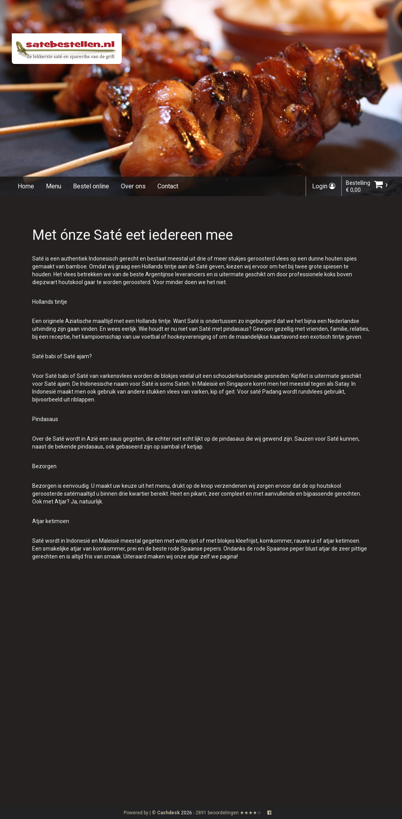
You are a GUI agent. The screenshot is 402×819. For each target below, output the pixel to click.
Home (26, 186)
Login (323, 186)
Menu (53, 186)
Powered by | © (152, 812)
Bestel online (91, 186)
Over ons (133, 186)
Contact (167, 186)
